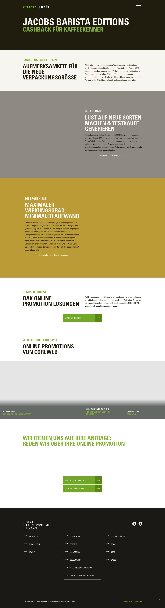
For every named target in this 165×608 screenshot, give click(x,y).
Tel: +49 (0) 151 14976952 (75, 488)
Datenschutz (137, 601)
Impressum (128, 601)
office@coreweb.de (74, 480)
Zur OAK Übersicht (74, 318)
